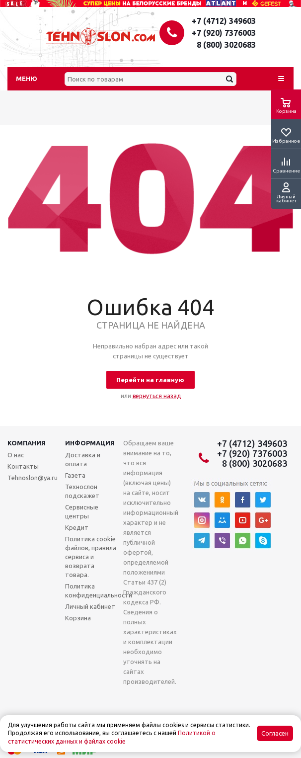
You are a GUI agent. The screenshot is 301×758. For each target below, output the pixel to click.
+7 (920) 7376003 (224, 32)
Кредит (76, 527)
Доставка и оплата (82, 459)
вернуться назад (157, 396)
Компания (26, 442)
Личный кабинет (90, 606)
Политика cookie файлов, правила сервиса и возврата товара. (90, 556)
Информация (90, 442)
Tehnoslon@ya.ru (32, 477)
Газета (75, 475)
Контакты (23, 466)
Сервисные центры (81, 511)
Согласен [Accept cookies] (275, 733)
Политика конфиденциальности (98, 590)
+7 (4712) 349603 (224, 20)
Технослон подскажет (82, 491)
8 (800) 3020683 (226, 44)
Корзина (78, 617)
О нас (15, 454)
